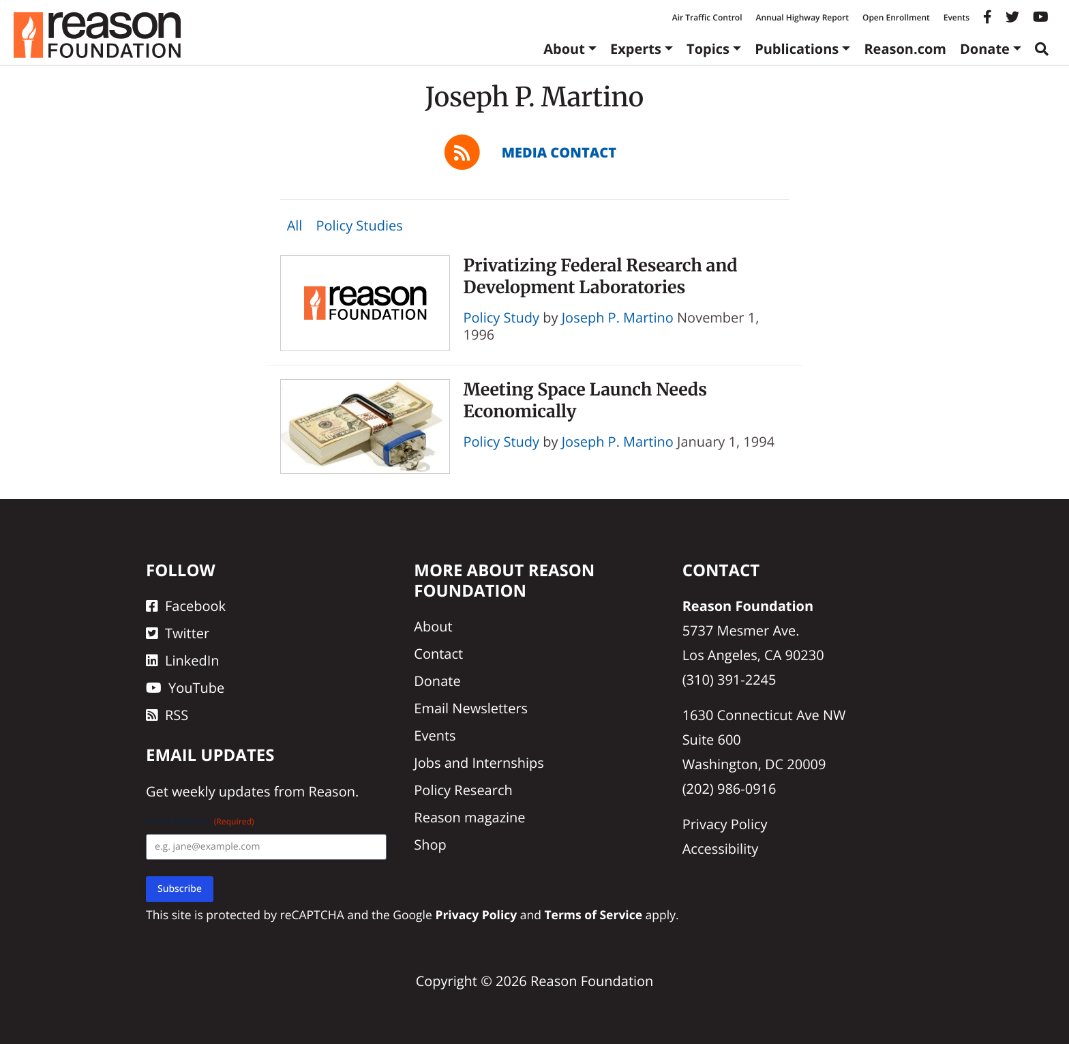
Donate (985, 49)
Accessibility (720, 848)
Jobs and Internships (478, 763)
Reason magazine (469, 817)
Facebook (186, 606)
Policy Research (463, 790)
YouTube (185, 687)
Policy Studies (359, 225)
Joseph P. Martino (618, 317)
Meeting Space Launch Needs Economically (586, 399)
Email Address (200, 821)
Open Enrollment (896, 17)
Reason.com (905, 49)
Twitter (177, 633)
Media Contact (559, 152)
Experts (635, 49)
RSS (167, 715)
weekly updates (221, 791)
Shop (430, 844)
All (295, 225)
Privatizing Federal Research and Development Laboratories (601, 275)
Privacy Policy (725, 824)
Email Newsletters (471, 708)
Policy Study (502, 317)
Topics (708, 49)
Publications (797, 49)
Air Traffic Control (707, 17)
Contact (438, 653)
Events (956, 17)
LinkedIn (183, 660)
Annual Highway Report (801, 17)
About (564, 49)
